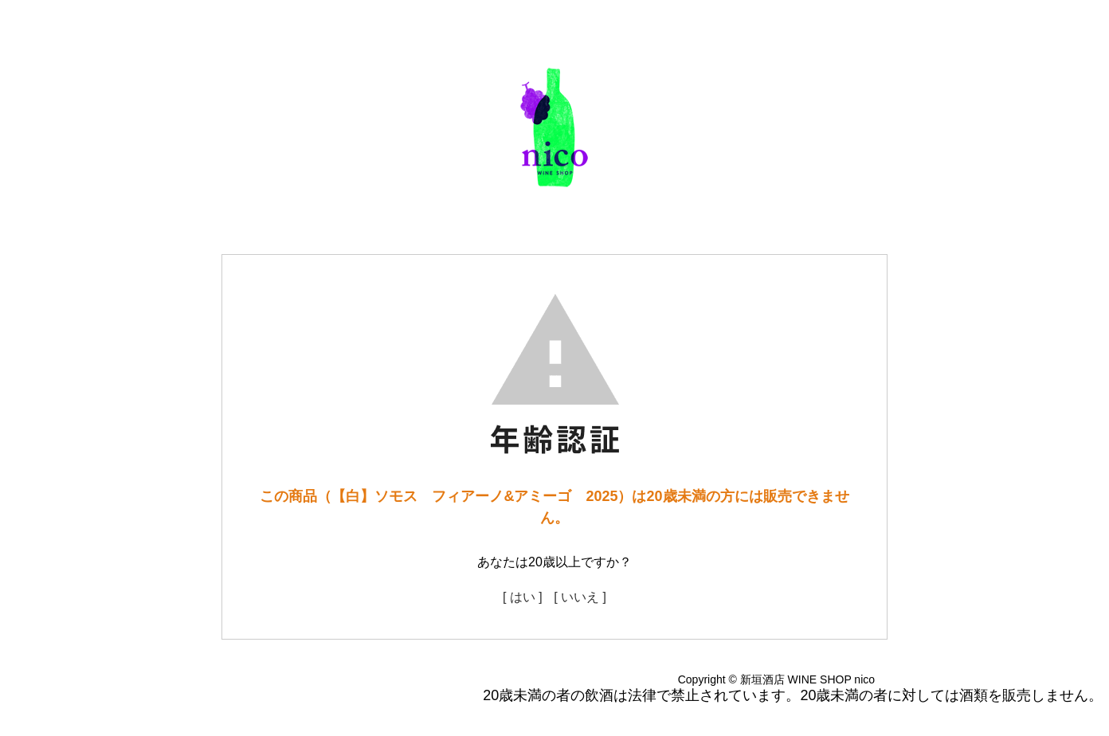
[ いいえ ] (580, 597)
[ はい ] (523, 597)
